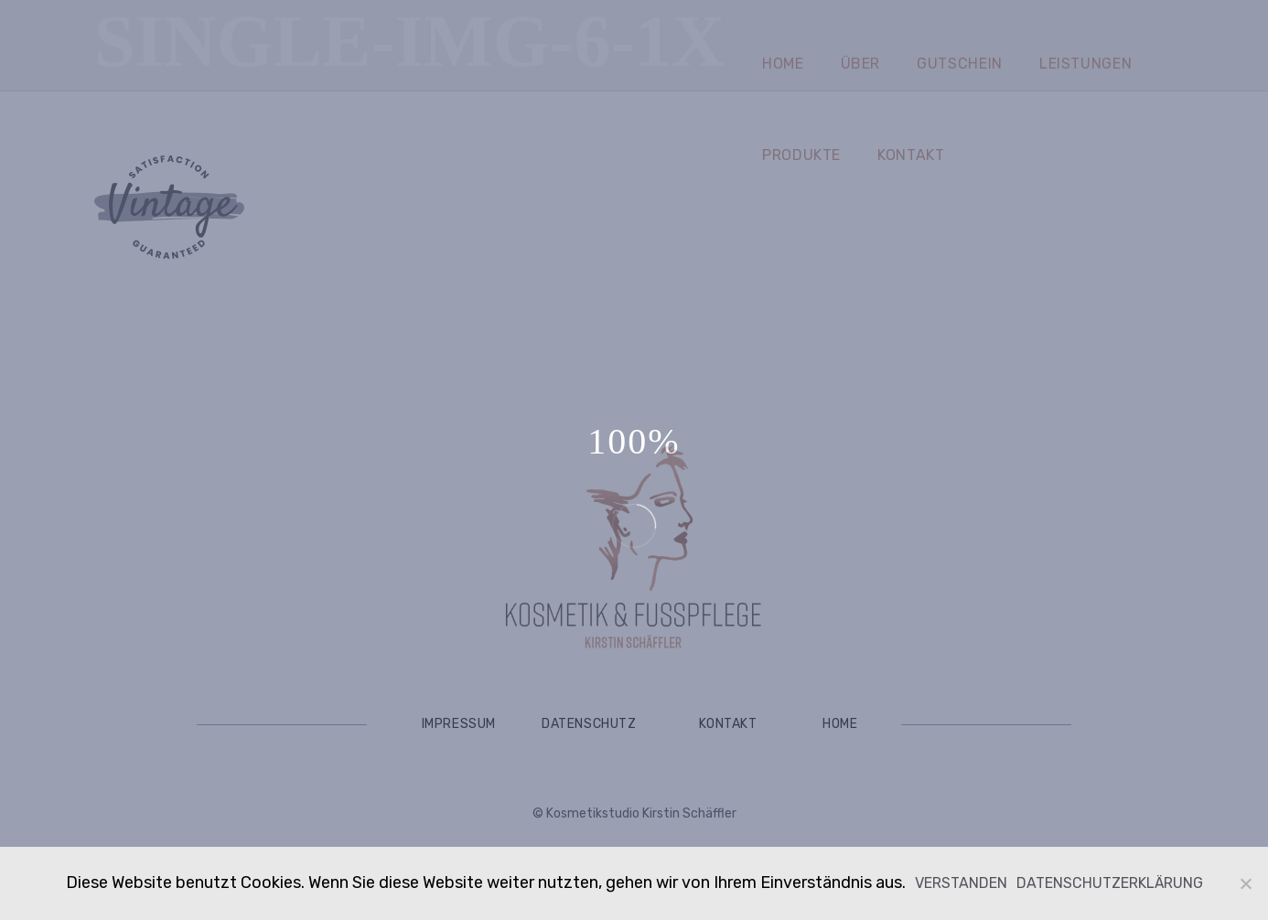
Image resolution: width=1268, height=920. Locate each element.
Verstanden (961, 883)
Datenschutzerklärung (1109, 883)
